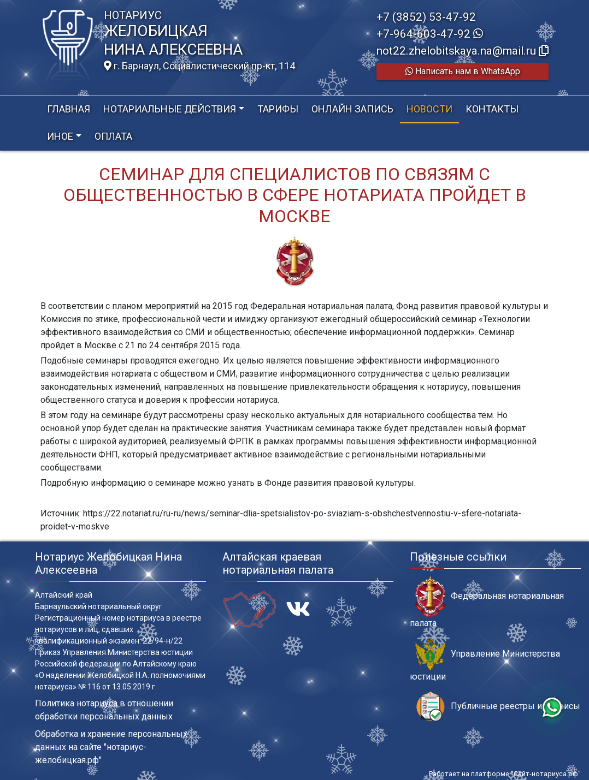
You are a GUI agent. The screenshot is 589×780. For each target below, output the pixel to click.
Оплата (113, 136)
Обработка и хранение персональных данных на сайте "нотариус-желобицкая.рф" (111, 747)
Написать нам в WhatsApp (462, 71)
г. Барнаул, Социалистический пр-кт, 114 (199, 66)
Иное (60, 136)
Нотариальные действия (169, 109)
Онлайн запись (352, 109)
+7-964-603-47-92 (429, 33)
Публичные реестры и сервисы (497, 707)
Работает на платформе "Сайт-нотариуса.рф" (505, 774)
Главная (68, 109)
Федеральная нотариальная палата (487, 602)
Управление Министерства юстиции (485, 660)
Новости (429, 109)
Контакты (492, 109)
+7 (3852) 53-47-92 (426, 16)
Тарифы (277, 109)
